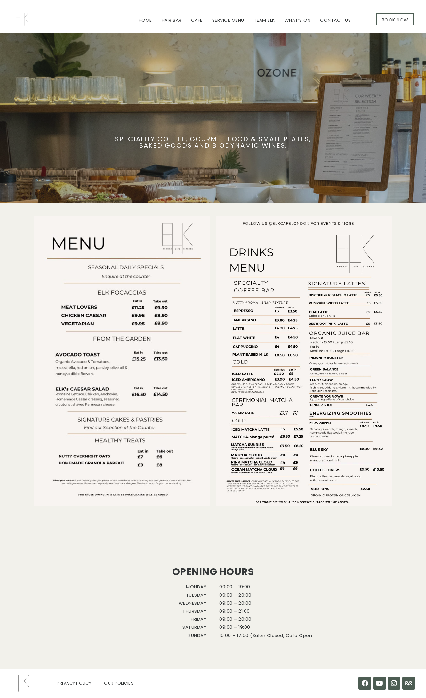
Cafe (197, 20)
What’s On (298, 20)
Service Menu (228, 20)
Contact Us (335, 20)
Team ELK (264, 20)
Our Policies (118, 683)
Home (145, 20)
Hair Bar (171, 20)
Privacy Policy (74, 683)
